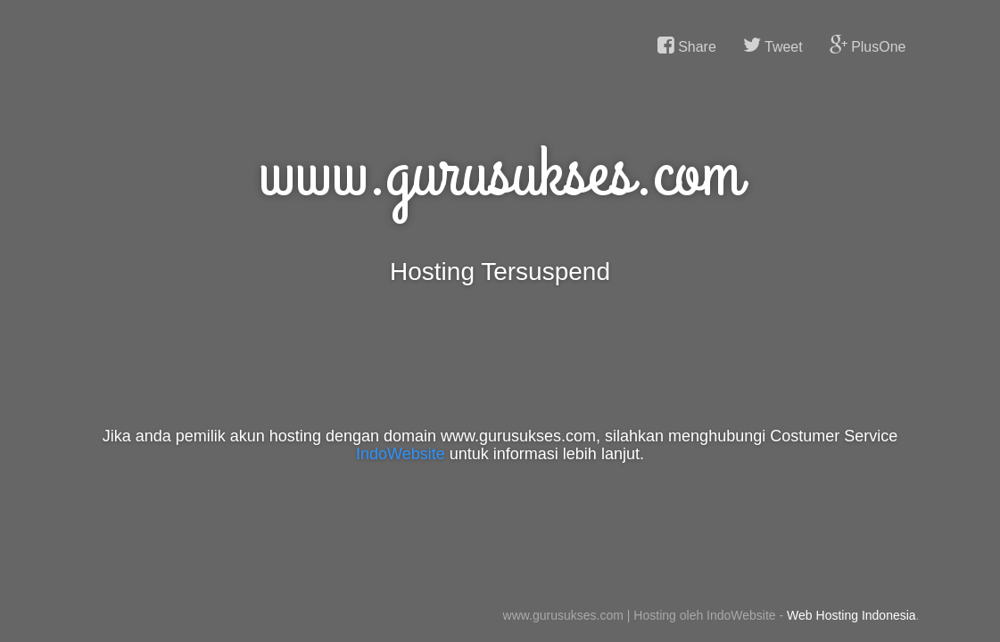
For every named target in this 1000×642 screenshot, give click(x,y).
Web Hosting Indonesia (851, 615)
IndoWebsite (400, 454)
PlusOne (868, 45)
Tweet (773, 45)
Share (686, 45)
